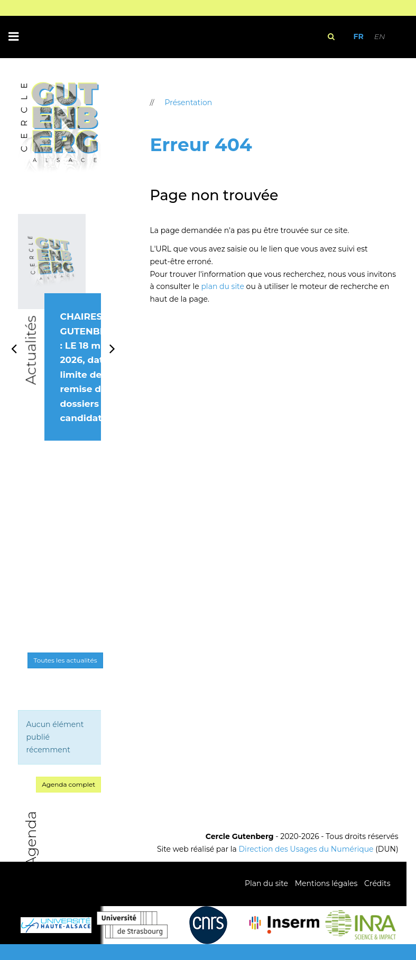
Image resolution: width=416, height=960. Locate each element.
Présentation (188, 102)
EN (379, 36)
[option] (59, 339)
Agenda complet (68, 784)
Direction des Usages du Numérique (306, 849)
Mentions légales (326, 883)
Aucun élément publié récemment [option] (55, 737)
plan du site (222, 286)
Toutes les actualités (65, 660)
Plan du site (266, 883)
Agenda (30, 838)
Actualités (30, 350)
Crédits (377, 883)
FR (358, 36)
